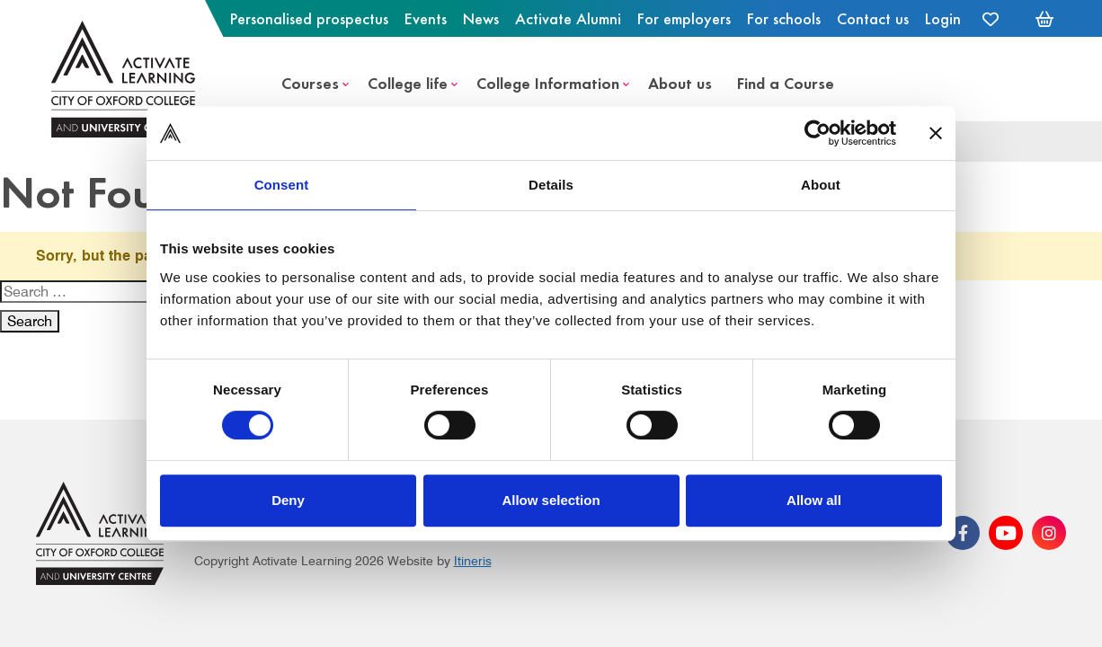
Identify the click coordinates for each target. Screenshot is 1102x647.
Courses (310, 82)
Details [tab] (551, 184)
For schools (784, 18)
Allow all (814, 500)
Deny (288, 500)
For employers (684, 18)
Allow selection (551, 500)
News (481, 18)
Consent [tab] (281, 184)
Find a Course (785, 82)
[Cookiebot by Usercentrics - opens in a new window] (817, 133)
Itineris (473, 561)
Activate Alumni (568, 18)
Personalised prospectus (309, 18)
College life (408, 82)
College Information (547, 82)
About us (680, 82)
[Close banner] (935, 133)
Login (943, 18)
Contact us (873, 18)
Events (425, 18)
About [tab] (820, 184)
